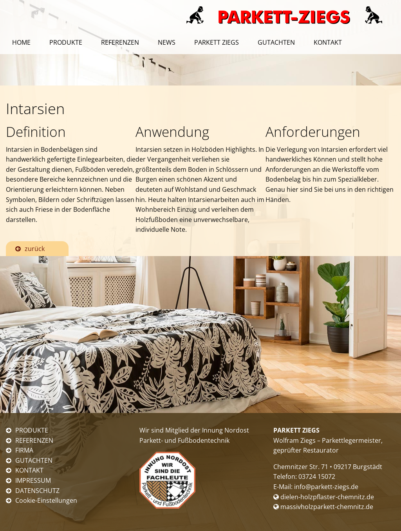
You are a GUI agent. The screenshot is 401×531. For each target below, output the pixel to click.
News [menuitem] (166, 42)
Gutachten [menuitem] (276, 42)
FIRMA (24, 450)
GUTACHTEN (33, 460)
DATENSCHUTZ (37, 490)
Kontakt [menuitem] (328, 42)
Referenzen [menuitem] (120, 42)
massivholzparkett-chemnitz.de (323, 506)
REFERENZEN (34, 440)
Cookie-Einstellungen (46, 500)
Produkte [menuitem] (65, 42)
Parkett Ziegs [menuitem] (216, 42)
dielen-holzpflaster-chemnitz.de (323, 497)
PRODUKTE (31, 430)
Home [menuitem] (21, 42)
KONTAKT (29, 470)
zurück (35, 248)
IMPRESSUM (33, 480)
